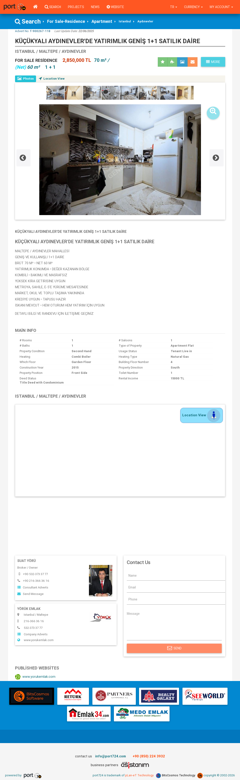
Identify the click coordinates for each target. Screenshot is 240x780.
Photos (25, 79)
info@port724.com (110, 756)
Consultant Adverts (32, 587)
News (95, 7)
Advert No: (32, 31)
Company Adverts (32, 634)
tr (173, 7)
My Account (221, 7)
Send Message (30, 594)
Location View (52, 79)
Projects (76, 7)
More (213, 62)
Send (174, 648)
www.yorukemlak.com (35, 640)
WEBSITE (115, 7)
